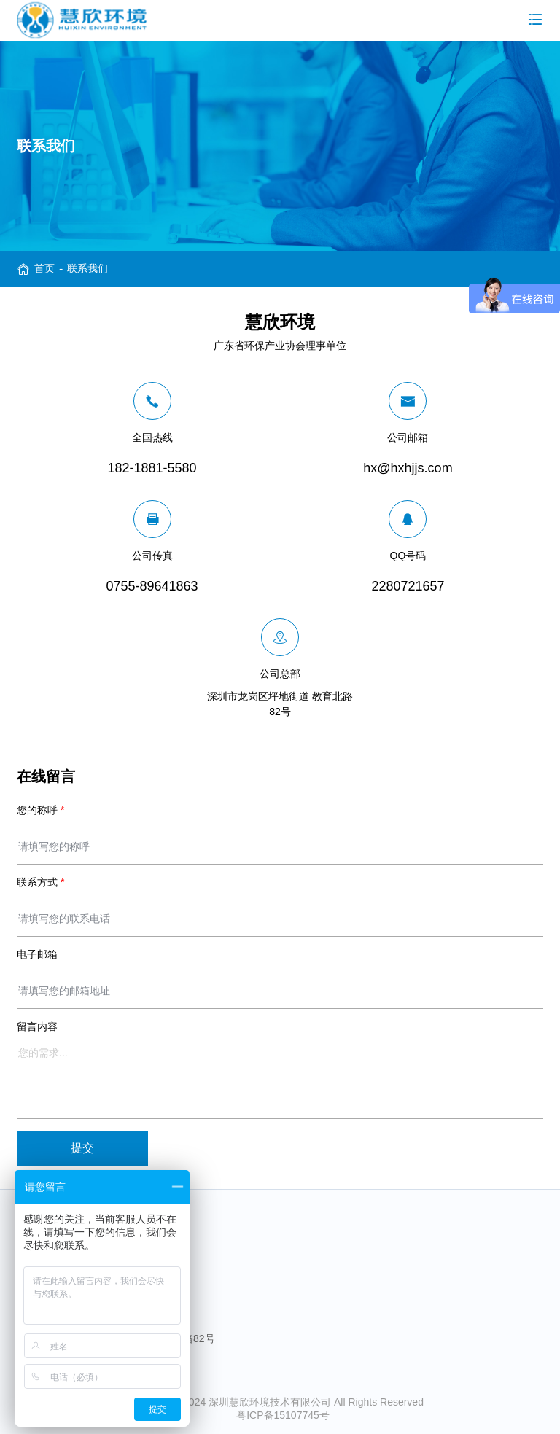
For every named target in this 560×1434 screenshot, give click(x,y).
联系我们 (87, 268)
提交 (82, 1148)
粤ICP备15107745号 (283, 1415)
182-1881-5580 (76, 1250)
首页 (44, 268)
